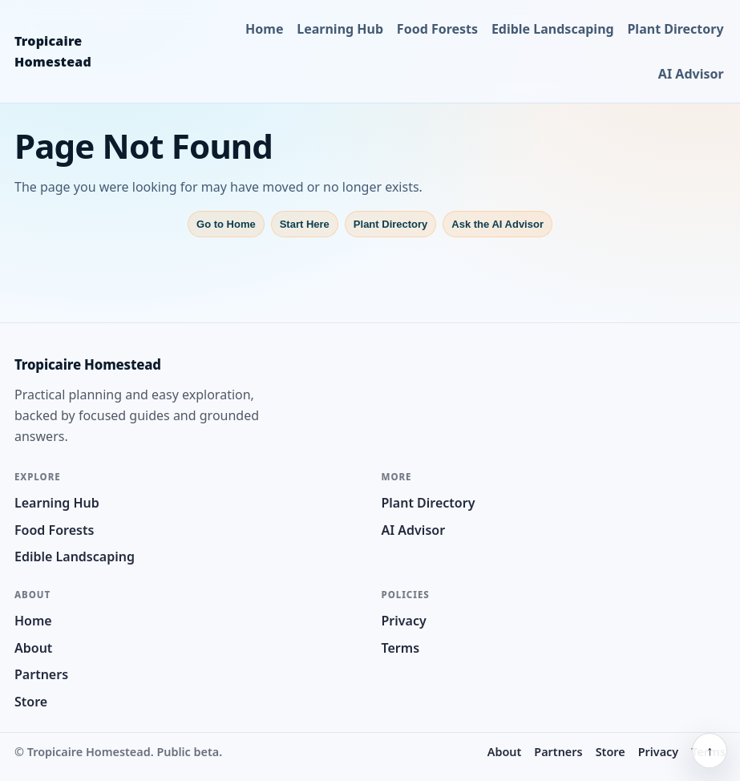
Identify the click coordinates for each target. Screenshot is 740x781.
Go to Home (226, 224)
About (33, 648)
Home (264, 29)
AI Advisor (691, 74)
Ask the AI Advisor (497, 224)
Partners (41, 674)
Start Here (305, 224)
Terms (401, 648)
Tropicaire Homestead (52, 51)
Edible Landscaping (552, 29)
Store (30, 701)
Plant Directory (675, 29)
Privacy (404, 620)
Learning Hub (340, 29)
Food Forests (437, 29)
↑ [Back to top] (709, 750)
